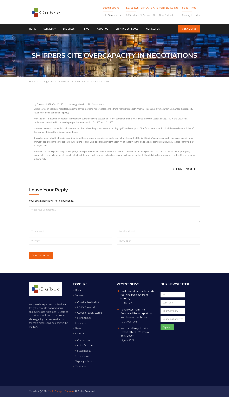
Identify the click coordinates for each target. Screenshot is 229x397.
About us (102, 29)
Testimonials (83, 356)
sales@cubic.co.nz (112, 15)
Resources (68, 29)
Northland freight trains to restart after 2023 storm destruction (135, 332)
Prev (177, 169)
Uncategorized (76, 104)
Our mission (83, 340)
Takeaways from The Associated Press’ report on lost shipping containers (136, 313)
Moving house (84, 317)
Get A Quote (189, 28)
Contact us (153, 29)
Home (32, 29)
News (86, 29)
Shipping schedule (127, 29)
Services (49, 29)
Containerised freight (88, 302)
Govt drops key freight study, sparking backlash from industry (137, 295)
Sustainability (84, 350)
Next (190, 169)
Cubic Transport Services (61, 391)
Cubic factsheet (85, 345)
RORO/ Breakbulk (86, 307)
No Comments (96, 104)
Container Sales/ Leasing (89, 312)
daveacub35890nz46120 (50, 104)
